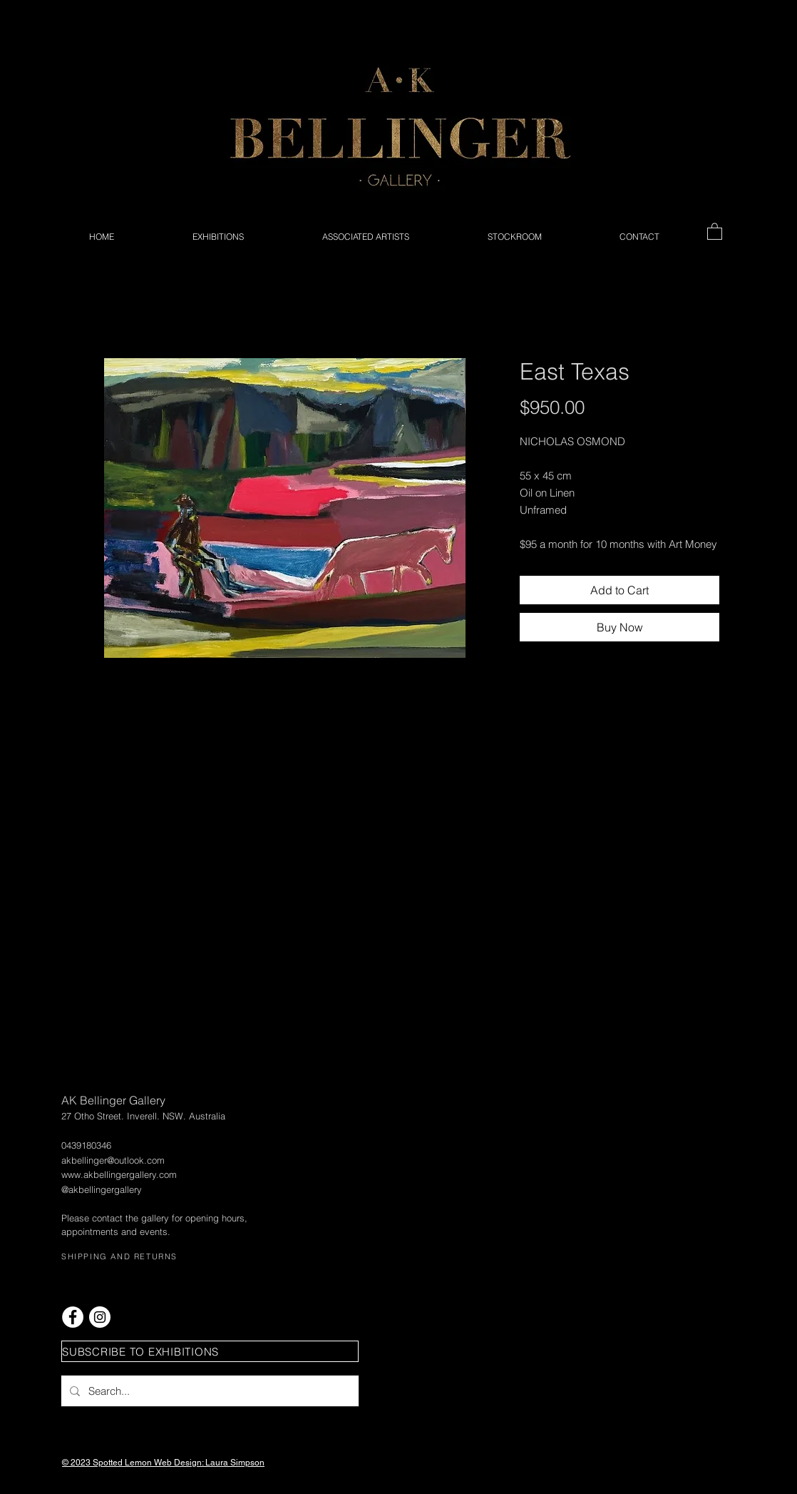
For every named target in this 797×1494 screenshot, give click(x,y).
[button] (714, 231)
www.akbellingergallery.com (119, 1174)
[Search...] (208, 1391)
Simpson (247, 1463)
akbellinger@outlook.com (113, 1160)
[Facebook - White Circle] (72, 1317)
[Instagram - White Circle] (99, 1317)
